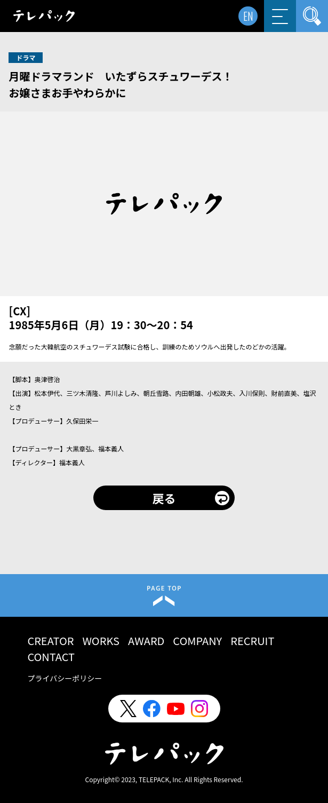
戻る (163, 497)
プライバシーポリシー (64, 678)
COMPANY (197, 640)
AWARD (146, 640)
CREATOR (50, 640)
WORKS (100, 640)
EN (248, 16)
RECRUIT (252, 640)
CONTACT (51, 656)
